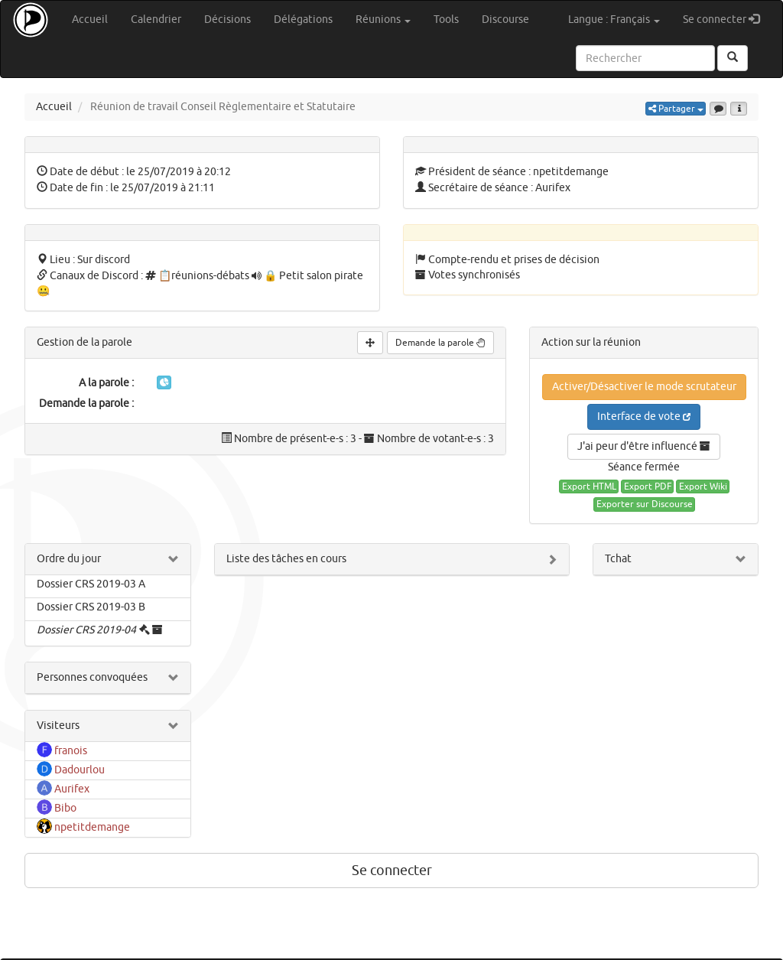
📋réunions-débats (203, 275)
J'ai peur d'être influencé (643, 446)
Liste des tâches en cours (286, 558)
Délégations (303, 19)
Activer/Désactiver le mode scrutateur (644, 386)
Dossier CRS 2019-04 (86, 629)
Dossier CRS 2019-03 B (91, 606)
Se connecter (727, 18)
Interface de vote (643, 416)
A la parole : (106, 382)
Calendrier (156, 19)
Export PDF (647, 486)
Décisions (227, 19)
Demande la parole (440, 343)
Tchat (618, 558)
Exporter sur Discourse (644, 504)
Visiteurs (58, 725)
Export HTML (589, 486)
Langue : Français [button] (614, 19)
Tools (446, 19)
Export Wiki (703, 486)
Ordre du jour (69, 558)
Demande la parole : (86, 403)
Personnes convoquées (92, 677)
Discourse (505, 19)
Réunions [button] (383, 19)
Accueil (90, 19)
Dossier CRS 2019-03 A (91, 584)
